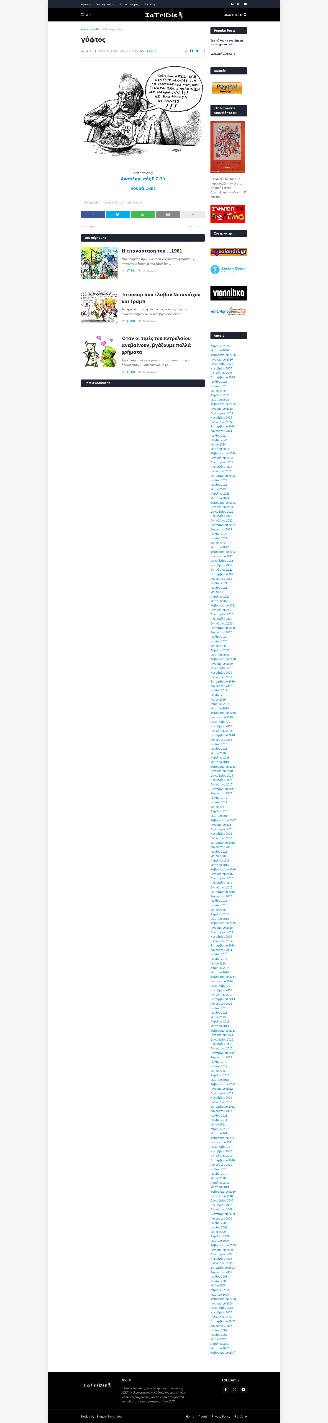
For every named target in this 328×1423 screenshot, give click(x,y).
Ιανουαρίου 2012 (221, 1088)
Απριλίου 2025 (220, 395)
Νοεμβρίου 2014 (221, 936)
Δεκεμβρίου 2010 (221, 1147)
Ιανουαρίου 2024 (221, 458)
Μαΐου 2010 (218, 1178)
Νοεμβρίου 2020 (221, 619)
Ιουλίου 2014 (218, 954)
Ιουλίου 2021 (218, 583)
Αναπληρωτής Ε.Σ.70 (143, 179)
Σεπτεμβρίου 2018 (222, 735)
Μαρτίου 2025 (219, 400)
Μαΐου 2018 (218, 753)
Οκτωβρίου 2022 (221, 520)
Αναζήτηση (233, 15)
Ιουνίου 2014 (218, 959)
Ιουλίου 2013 (218, 1008)
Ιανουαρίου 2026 (221, 359)
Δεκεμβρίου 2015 (221, 878)
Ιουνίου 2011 (218, 1120)
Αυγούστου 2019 (221, 686)
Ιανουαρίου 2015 (221, 927)
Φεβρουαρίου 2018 (223, 766)
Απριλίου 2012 (220, 1075)
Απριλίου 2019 (220, 704)
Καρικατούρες (129, 4)
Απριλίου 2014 (220, 968)
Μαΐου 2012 (218, 1071)
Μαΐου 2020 (218, 646)
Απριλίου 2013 (220, 1021)
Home (190, 1416)
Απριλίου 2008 (220, 1290)
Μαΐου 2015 (218, 910)
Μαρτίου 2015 (219, 919)
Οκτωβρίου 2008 (221, 1263)
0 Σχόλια (150, 51)
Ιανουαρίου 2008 (221, 1303)
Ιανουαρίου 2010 (221, 1196)
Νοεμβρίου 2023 (221, 467)
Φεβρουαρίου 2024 (223, 453)
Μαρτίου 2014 (219, 972)
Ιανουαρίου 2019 (221, 717)
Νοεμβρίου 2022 (221, 516)
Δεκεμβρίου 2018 (221, 722)
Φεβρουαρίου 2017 (223, 820)
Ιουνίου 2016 (218, 851)
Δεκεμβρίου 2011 (221, 1093)
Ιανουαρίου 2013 (221, 1035)
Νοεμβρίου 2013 (221, 990)
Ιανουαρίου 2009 (221, 1250)
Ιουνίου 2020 (218, 641)
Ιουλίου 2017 (218, 798)
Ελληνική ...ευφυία (222, 54)
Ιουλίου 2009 (218, 1223)
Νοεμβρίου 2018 (221, 726)
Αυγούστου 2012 (221, 1057)
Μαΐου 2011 (218, 1124)
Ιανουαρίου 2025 (221, 408)
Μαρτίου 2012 (219, 1080)
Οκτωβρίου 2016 (221, 838)
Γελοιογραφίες (105, 4)
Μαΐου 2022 (218, 543)
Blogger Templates (109, 1416)
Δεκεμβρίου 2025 (221, 364)
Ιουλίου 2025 (218, 381)
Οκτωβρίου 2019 (221, 677)
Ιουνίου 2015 (218, 905)
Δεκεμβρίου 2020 (221, 614)
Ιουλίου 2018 (218, 744)
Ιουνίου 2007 (218, 1335)
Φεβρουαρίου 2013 (223, 1030)
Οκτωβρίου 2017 (221, 784)
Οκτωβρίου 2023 (221, 471)
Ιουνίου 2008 (218, 1281)
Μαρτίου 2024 (219, 449)
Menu (89, 15)
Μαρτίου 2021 (219, 601)
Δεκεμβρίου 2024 (221, 413)
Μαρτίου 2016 (219, 865)
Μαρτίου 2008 (219, 1294)
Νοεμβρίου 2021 (221, 565)
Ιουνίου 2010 (218, 1174)
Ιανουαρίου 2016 (221, 874)
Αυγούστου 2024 (221, 431)
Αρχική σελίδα (90, 29)
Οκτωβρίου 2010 (221, 1156)
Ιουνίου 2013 (218, 1012)
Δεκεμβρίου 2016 (221, 829)
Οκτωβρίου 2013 (221, 995)
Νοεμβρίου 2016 (221, 833)
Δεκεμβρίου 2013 (221, 986)
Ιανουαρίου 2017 (221, 824)
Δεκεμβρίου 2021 (221, 561)
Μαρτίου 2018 (219, 762)
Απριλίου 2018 (220, 757)
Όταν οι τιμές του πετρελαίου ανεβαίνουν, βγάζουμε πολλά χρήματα (156, 345)
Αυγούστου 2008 (221, 1272)
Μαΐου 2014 (218, 963)
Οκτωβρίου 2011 (221, 1102)
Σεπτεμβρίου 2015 (222, 892)
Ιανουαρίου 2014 (221, 981)
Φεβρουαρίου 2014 (223, 977)
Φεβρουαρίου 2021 (223, 605)
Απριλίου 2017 (220, 811)
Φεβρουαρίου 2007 (223, 1352)
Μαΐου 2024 (218, 444)
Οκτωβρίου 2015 (221, 887)
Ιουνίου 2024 (218, 440)
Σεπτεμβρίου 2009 (222, 1214)
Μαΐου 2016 (218, 856)
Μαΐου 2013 (218, 1017)
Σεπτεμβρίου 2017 (222, 789)
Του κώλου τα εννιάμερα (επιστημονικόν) (226, 42)
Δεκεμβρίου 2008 (221, 1254)
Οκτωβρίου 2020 (221, 623)
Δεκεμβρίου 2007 (221, 1308)
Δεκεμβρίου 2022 (221, 511)
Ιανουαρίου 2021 (221, 610)
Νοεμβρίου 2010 (221, 1151)
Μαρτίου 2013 (219, 1026)
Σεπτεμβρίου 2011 (222, 1106)
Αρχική (86, 4)
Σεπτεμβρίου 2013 (222, 999)
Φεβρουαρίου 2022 (223, 552)
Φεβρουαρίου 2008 (223, 1299)
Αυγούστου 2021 (221, 579)
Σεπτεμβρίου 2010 (222, 1160)
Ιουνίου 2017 (218, 802)
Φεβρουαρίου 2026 (223, 355)
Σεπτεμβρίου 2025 (222, 377)
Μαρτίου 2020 (219, 655)
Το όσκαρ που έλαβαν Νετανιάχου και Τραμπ (161, 297)
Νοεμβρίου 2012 (221, 1044)
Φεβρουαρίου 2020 (223, 659)
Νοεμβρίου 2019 (221, 672)
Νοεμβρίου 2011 (221, 1097)
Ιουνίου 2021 (218, 587)
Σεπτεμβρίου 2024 (222, 426)
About (203, 1416)
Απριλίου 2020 (220, 650)
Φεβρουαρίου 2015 (223, 923)
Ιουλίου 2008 (218, 1276)
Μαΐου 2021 (218, 592)
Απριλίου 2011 (220, 1129)
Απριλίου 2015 (220, 914)
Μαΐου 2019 (218, 699)
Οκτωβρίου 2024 (221, 422)
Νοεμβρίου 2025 (221, 368)
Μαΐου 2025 (218, 391)
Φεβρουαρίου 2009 (223, 1245)
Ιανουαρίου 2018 (221, 771)
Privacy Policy (221, 1416)
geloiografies (135, 202)
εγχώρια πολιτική (113, 202)
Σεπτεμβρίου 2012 (222, 1053)
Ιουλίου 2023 (218, 480)
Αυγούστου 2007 (221, 1326)
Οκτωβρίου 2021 (221, 569)
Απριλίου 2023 (220, 493)
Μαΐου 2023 (218, 489)
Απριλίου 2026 (220, 346)
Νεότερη (89, 226)
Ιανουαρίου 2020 (221, 663)
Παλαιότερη (194, 226)
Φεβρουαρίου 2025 (223, 404)
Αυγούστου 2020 (221, 632)
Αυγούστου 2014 (221, 950)
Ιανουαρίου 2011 (221, 1142)
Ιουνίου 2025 (218, 386)
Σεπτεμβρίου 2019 (222, 681)
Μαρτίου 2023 (219, 498)
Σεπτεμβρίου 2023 (222, 476)
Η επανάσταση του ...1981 (152, 250)
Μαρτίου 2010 (219, 1187)
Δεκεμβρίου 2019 (221, 668)
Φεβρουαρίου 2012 (223, 1084)
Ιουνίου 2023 (218, 484)
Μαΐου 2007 (218, 1339)
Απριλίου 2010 (220, 1183)
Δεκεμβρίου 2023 (221, 462)
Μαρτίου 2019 (219, 708)
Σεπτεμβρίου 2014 (222, 945)
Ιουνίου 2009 (218, 1227)
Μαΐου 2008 (218, 1285)
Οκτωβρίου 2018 (221, 731)
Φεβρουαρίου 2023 (223, 503)
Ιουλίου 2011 (218, 1115)
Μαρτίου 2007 (219, 1348)
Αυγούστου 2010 (221, 1164)
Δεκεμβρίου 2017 (221, 775)
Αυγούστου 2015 (221, 896)
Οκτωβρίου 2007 (221, 1317)
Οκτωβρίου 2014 (221, 941)
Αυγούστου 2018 (221, 740)
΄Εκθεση (149, 4)
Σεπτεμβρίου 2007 (222, 1321)
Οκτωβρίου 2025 (221, 373)
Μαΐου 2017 (218, 807)
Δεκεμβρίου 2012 (221, 1039)
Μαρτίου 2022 (219, 547)
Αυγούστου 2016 (221, 847)
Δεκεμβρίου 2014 (221, 932)
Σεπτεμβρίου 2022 (222, 525)
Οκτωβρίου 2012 (221, 1048)
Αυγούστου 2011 (221, 1111)
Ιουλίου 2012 (218, 1062)
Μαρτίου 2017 (219, 816)
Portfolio (241, 1416)
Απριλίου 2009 (220, 1236)
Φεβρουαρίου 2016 (223, 869)
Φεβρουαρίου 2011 (223, 1138)
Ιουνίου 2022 (218, 538)
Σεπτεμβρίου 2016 (222, 843)
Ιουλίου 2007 (218, 1330)
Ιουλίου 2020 (218, 637)
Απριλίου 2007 (220, 1343)
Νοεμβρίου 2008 (221, 1259)
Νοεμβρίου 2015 (221, 883)
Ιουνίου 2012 (218, 1066)
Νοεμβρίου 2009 (221, 1205)
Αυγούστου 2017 (221, 793)
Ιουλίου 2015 (218, 901)
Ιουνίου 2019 (218, 695)
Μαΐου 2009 (218, 1232)
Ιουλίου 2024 (218, 435)
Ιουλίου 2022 (218, 534)
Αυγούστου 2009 (221, 1218)
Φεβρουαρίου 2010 (223, 1191)
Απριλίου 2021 (220, 596)
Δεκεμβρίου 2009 (221, 1200)
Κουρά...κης (143, 188)
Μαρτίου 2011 (219, 1133)
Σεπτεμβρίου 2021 (222, 574)
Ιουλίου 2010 (218, 1169)
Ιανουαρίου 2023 (221, 507)
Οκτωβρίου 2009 (221, 1209)
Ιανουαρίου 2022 (221, 556)
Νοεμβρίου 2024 (221, 417)
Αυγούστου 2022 (221, 529)
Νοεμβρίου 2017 (221, 780)
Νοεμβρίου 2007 (221, 1312)
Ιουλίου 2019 (218, 690)
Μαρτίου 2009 (219, 1241)
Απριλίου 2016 (220, 860)
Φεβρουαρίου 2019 (223, 713)
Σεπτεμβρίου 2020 (222, 628)
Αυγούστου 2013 (221, 1003)
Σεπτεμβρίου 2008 (222, 1267)
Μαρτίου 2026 (219, 350)
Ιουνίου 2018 (218, 748)
